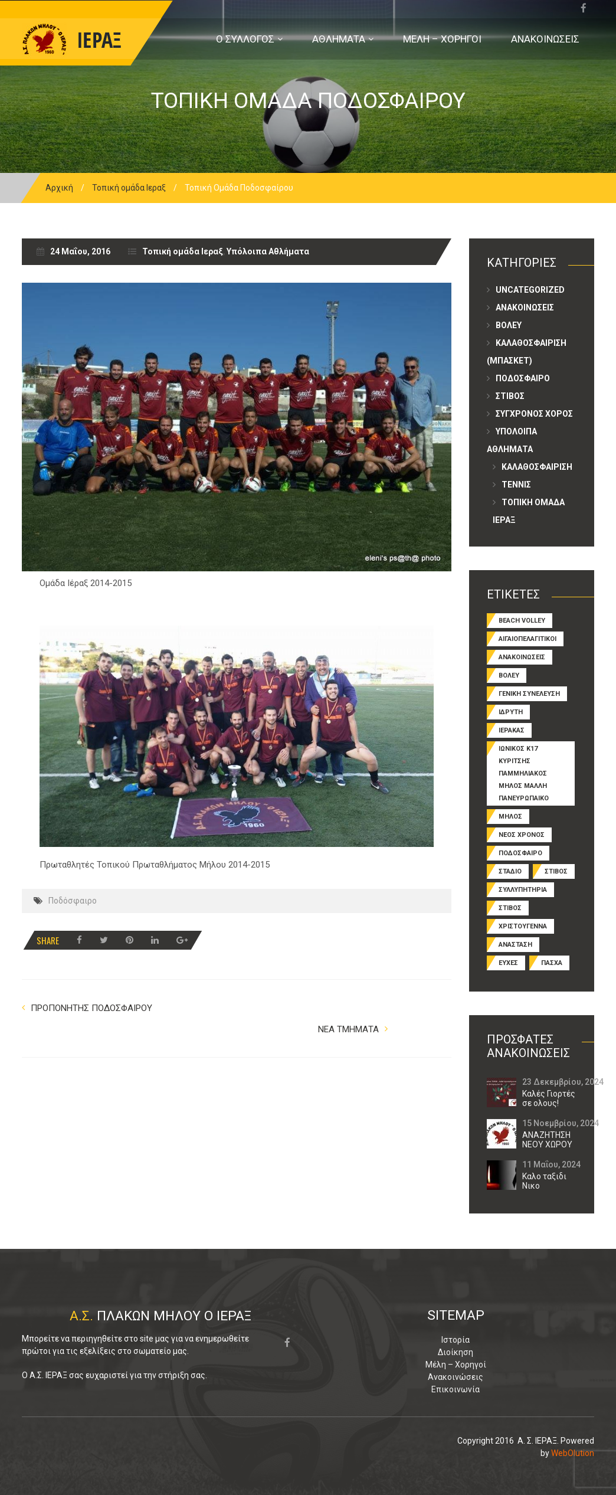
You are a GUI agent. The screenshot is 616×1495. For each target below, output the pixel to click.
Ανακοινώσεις (455, 1377)
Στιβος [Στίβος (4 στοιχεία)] (510, 908)
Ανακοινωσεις (525, 307)
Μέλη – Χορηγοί (455, 1364)
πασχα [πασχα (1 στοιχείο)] (551, 963)
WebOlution (572, 1453)
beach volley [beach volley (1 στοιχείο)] (522, 620)
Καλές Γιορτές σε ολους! (548, 1098)
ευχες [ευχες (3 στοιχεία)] (508, 963)
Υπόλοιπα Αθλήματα (268, 251)
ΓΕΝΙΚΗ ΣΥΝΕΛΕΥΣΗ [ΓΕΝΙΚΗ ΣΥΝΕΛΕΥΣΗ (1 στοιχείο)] (529, 694)
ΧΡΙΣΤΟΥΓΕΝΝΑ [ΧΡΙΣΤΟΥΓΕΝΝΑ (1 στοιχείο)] (523, 926)
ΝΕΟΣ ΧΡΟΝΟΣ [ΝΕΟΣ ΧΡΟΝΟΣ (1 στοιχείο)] (522, 835)
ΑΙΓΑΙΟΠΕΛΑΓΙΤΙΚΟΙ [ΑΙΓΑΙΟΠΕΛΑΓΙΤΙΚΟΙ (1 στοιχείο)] (527, 639)
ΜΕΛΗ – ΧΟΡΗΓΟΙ (442, 39)
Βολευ (509, 325)
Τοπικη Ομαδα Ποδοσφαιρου (308, 100)
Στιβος (510, 396)
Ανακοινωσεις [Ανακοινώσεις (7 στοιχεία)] (522, 657)
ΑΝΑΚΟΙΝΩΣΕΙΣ (545, 39)
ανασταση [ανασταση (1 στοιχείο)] (515, 944)
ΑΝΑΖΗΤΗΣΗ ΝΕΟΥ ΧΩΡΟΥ (547, 1139)
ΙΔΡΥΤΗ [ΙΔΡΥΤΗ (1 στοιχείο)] (511, 712)
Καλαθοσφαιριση (537, 467)
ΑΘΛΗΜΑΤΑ (338, 39)
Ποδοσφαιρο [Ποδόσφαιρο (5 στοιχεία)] (520, 853)
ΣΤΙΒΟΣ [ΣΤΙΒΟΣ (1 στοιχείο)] (556, 871)
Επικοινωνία (455, 1389)
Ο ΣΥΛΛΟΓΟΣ (245, 39)
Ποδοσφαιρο (523, 378)
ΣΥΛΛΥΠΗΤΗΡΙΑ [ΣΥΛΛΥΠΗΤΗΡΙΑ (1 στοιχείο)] (523, 890)
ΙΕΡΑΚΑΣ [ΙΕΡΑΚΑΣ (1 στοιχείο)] (512, 730)
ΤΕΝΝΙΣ (516, 484)
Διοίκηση (455, 1352)
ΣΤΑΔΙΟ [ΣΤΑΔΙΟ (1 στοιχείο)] (510, 871)
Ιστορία (455, 1339)
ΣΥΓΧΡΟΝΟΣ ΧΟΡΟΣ (534, 413)
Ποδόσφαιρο (72, 900)
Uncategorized (530, 290)
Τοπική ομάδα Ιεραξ (129, 187)
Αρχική (59, 187)
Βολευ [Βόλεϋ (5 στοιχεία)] (509, 675)
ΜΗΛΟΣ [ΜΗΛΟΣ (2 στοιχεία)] (510, 816)
